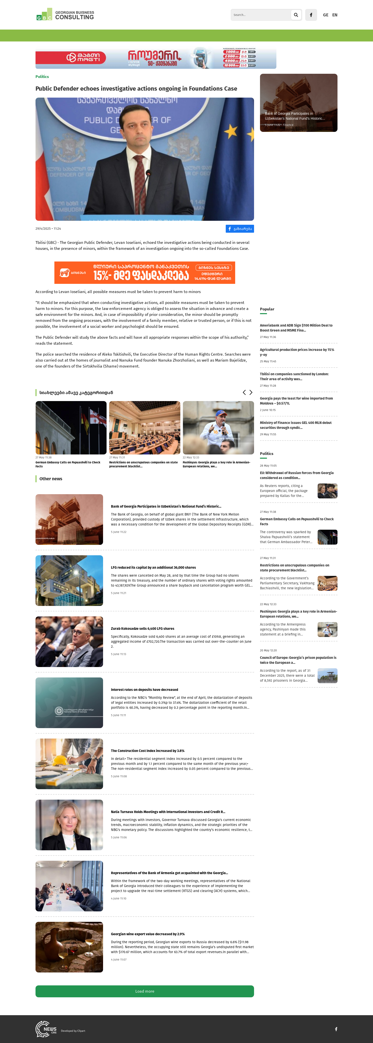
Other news (50, 479)
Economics (45, 35)
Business (70, 35)
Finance (92, 35)
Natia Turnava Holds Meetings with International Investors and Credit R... (168, 812)
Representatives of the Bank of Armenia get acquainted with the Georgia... (169, 873)
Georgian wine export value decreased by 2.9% (148, 934)
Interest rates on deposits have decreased (144, 690)
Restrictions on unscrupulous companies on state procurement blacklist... (143, 464)
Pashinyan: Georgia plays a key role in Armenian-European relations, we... (216, 464)
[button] (244, 392)
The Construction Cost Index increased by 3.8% (148, 751)
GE (325, 15)
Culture (175, 35)
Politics (154, 35)
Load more (144, 991)
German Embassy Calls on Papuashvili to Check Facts (68, 464)
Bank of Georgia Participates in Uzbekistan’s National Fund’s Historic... (166, 506)
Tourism (114, 35)
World (134, 35)
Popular (267, 309)
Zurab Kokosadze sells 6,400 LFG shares (142, 629)
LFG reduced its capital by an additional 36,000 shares (153, 567)
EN (334, 15)
